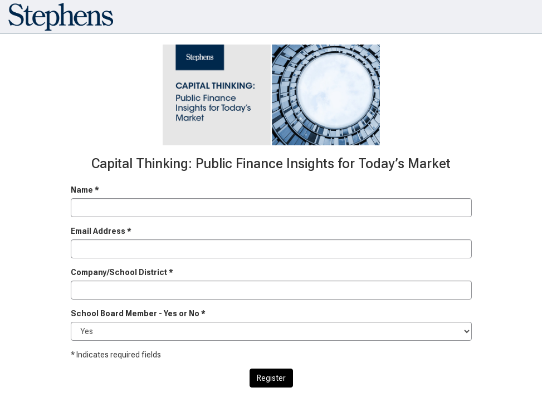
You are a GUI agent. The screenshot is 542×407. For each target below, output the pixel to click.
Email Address (101, 231)
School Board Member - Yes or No (138, 313)
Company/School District (122, 272)
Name (85, 189)
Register (271, 378)
